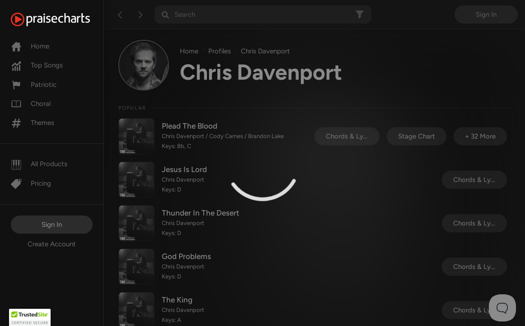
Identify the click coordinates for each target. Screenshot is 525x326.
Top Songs (37, 65)
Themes (32, 123)
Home (30, 46)
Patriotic (33, 85)
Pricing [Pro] (31, 183)
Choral (31, 104)
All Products (39, 164)
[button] (30, 317)
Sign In (52, 225)
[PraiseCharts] (61, 19)
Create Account (52, 244)
